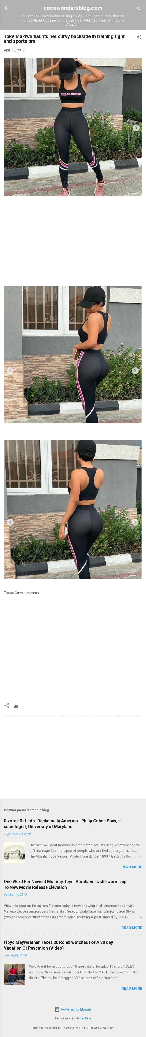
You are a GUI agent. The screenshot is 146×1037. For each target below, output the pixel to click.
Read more (132, 867)
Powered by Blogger (73, 1009)
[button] (139, 37)
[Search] (139, 9)
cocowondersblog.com (73, 8)
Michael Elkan (83, 1018)
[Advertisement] (73, 252)
